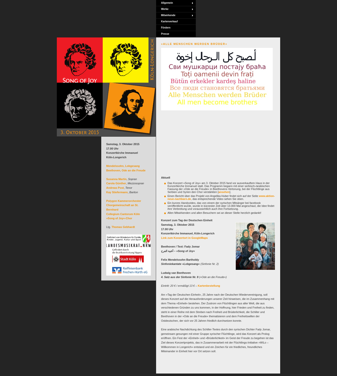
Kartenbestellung (209, 285)
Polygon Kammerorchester (123, 200)
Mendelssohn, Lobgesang (123, 165)
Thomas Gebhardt (123, 226)
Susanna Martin (116, 179)
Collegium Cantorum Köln (123, 214)
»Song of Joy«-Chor (119, 218)
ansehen (224, 191)
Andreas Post (115, 187)
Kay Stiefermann (117, 192)
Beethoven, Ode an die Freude (125, 170)
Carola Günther (116, 183)
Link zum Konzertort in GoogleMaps (184, 237)
